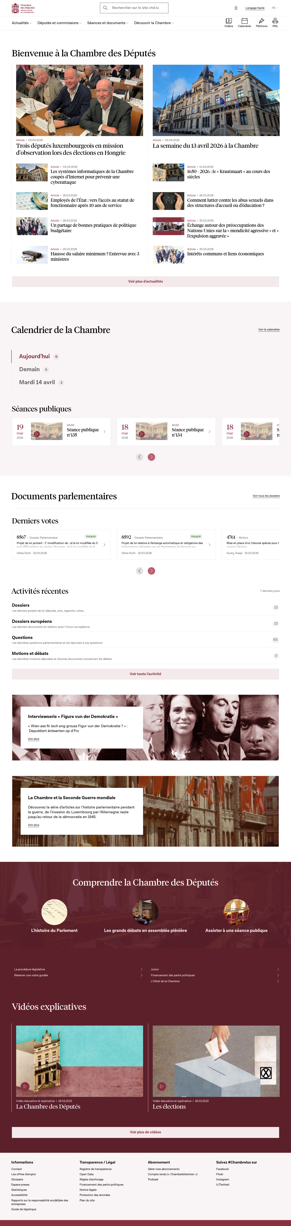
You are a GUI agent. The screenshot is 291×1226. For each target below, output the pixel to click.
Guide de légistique (23, 1209)
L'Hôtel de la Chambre (165, 981)
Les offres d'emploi (23, 1174)
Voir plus (33, 739)
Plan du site (87, 1200)
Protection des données (95, 1195)
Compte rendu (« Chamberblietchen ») (172, 1174)
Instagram (222, 1179)
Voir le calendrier (269, 329)
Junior (155, 969)
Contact (16, 1169)
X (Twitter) (222, 1185)
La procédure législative (29, 969)
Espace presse (20, 1185)
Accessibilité (19, 1195)
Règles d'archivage (91, 1179)
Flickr (219, 1174)
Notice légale (88, 1190)
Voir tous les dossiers (266, 496)
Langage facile (255, 8)
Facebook (222, 1169)
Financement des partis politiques (173, 975)
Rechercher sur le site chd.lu (135, 7)
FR (273, 8)
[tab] (77, 356)
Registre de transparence (96, 1169)
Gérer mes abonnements (163, 1169)
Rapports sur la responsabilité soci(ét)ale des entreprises (39, 1202)
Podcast (153, 1179)
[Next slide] (151, 457)
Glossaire (17, 1179)
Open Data (87, 1174)
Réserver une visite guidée (31, 975)
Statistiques (19, 1190)
